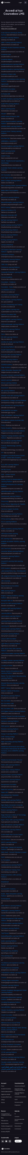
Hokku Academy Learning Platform (12, 529)
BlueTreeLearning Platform (9, 230)
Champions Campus (7, 254)
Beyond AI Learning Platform (10, 197)
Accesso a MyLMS (5, 1131)
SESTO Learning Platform (9, 842)
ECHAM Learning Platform (9, 359)
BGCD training (5, 207)
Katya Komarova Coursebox (10, 586)
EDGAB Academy (6, 364)
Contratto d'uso (19, 1123)
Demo (3, 334)
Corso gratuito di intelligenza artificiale (6, 1114)
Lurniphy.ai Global (6, 665)
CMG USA (4, 264)
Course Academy (6, 277)
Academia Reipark (6, 59)
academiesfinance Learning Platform (12, 64)
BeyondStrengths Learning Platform (12, 202)
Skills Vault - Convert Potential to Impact (13, 852)
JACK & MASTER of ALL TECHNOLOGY (13, 571)
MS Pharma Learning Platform (10, 696)
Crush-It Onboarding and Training (11, 304)
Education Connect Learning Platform (13, 375)
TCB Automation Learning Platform (12, 923)
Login (20, 2)
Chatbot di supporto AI (6, 1126)
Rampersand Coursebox (9, 784)
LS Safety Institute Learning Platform (12, 660)
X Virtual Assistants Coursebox (11, 1044)
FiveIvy (3, 425)
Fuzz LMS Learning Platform (10, 464)
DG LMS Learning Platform (9, 337)
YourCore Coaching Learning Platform (13, 1057)
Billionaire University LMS (9, 215)
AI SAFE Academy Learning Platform (12, 99)
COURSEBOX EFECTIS (8, 290)
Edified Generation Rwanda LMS (11, 370)
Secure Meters (5, 839)
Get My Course (6, 469)
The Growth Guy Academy (9, 951)
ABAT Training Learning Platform (11, 42)
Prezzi (2, 1086)
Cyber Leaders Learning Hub (10, 309)
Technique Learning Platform (10, 928)
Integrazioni (17, 1105)
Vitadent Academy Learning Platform (12, 1010)
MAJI (3, 668)
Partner (3, 1102)
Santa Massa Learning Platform (11, 829)
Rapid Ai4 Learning (7, 789)
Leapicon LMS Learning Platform (11, 608)
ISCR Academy (6, 568)
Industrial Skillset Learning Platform (12, 551)
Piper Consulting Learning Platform (12, 741)
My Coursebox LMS (7, 703)
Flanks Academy (6, 428)
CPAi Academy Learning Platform (11, 299)
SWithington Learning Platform (10, 910)
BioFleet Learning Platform (9, 220)
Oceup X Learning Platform (9, 734)
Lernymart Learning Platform (10, 634)
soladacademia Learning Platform (11, 865)
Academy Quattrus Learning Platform (13, 69)
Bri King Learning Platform (9, 240)
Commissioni (18, 1128)
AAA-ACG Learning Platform (10, 37)
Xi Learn (3, 1049)
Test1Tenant (5, 933)
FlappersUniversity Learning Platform (13, 431)
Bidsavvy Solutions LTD (8, 210)
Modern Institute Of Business (10, 691)
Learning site (5, 626)
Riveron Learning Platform (9, 810)
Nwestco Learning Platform (9, 729)
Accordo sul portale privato (19, 1120)
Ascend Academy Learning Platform (12, 146)
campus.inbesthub (7, 244)
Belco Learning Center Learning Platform (14, 185)
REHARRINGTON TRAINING (10, 795)
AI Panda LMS (5, 94)
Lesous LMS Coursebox (8, 639)
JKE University (5, 581)
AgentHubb (5, 84)
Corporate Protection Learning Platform (13, 272)
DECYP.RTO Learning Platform (10, 329)
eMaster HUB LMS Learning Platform (13, 395)
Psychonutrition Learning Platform (11, 774)
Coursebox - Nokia (7, 287)
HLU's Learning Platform (9, 522)
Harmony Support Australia (9, 509)
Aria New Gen (5, 138)
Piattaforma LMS (19, 1102)
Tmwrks (3, 977)
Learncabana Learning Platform (11, 616)
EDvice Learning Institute (9, 383)
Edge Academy (6, 367)
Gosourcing (4, 501)
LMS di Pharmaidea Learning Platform (13, 653)
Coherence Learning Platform (10, 267)
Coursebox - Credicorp (8, 282)
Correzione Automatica (20, 1096)
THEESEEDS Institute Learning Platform (13, 972)
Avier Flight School (7, 178)
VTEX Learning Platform (8, 1018)
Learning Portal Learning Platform (11, 621)
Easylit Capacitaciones (8, 350)
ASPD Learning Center (8, 151)
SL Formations (5, 860)
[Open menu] (25, 2)
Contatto (17, 1116)
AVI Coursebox (6, 175)
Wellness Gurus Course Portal (10, 1023)
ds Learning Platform (7, 347)
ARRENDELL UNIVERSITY (9, 141)
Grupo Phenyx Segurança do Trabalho (13, 504)
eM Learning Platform (8, 390)
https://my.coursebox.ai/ (9, 28)
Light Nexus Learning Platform (10, 643)
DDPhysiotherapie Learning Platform (12, 324)
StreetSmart (5, 882)
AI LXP (16, 1099)
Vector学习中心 (6, 1007)
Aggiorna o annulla (5, 1094)
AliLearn (3, 113)
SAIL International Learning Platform (12, 825)
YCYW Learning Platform (9, 1052)
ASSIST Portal (5, 156)
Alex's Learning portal (8, 109)
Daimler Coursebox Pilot (8, 314)
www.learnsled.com (7, 1039)
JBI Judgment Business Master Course (13, 576)
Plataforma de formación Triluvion (11, 760)
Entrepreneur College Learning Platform (13, 400)
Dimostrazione (4, 1123)
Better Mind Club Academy (9, 190)
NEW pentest (5, 726)
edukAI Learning (6, 380)
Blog (2, 1117)
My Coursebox (5, 701)
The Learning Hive (7, 956)
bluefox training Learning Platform (11, 225)
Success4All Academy (8, 889)
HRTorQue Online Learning (9, 533)
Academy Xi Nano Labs (8, 74)
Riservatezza (18, 1126)
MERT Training (5, 688)
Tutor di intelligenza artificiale (19, 1093)
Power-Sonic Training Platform (10, 770)
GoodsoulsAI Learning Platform (11, 496)
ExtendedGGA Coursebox (9, 410)
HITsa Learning (6, 519)
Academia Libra (6, 54)
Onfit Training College (8, 737)
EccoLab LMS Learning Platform (11, 354)
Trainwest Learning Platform (10, 985)
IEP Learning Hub (6, 538)
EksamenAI (4, 388)
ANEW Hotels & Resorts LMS (10, 116)
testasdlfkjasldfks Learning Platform (12, 936)
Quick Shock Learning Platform (11, 779)
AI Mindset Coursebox (8, 89)
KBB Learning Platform (8, 591)
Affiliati (3, 1099)
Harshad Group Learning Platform (11, 514)
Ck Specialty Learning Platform (11, 259)
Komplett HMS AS (7, 600)
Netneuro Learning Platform (10, 721)
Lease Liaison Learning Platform (11, 629)
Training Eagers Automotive (10, 980)
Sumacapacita (5, 898)
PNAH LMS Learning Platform (10, 765)
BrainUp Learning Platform (9, 235)
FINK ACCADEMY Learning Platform (12, 415)
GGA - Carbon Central (8, 474)
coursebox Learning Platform (10, 295)
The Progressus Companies (10, 968)
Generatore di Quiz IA (20, 1086)
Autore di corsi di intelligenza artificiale (20, 1089)
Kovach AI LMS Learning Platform (11, 603)
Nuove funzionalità (5, 1128)
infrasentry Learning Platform (10, 556)
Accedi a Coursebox (6, 1088)
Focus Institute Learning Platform (11, 441)
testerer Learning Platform (9, 946)
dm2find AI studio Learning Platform (12, 342)
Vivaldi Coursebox (6, 1015)
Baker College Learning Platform (11, 180)
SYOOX (3, 915)
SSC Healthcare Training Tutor (10, 870)
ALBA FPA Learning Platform (10, 104)
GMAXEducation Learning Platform (12, 491)
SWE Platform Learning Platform (11, 906)
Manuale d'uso (4, 1120)
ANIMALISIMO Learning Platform (11, 126)
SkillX (3, 857)
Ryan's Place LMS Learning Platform (12, 820)
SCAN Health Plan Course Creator (12, 834)
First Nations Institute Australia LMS (12, 420)
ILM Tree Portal (6, 548)
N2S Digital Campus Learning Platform (13, 711)
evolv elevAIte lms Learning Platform (12, 405)
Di (15, 1113)
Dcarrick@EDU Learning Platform (11, 319)
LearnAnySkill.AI (6, 613)
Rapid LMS (4, 792)
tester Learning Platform (8, 941)
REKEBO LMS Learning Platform (11, 800)
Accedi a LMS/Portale (6, 1097)
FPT (2, 452)
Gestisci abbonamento (6, 1091)
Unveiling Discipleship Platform (11, 1002)
